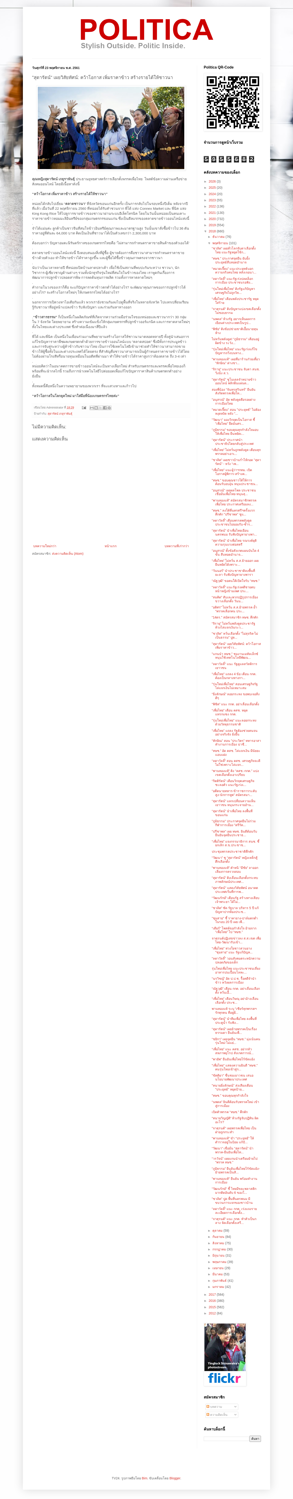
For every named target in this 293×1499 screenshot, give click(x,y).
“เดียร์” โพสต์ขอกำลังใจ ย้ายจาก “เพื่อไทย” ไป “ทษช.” (234, 930)
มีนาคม (218, 1274)
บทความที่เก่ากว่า (177, 546)
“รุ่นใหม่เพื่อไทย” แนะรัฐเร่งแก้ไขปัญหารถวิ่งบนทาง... (234, 351)
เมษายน (218, 1268)
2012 (213, 1313)
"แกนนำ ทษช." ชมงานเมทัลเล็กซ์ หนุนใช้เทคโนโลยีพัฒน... (235, 656)
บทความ (214, 1407)
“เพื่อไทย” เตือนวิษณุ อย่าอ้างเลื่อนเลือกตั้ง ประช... (235, 1000)
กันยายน (218, 1237)
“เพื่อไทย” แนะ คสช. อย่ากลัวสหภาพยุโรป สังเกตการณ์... (233, 1051)
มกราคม (218, 1287)
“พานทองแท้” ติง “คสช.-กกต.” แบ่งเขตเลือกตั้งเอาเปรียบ (235, 773)
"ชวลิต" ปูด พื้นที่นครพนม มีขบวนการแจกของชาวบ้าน (232, 1201)
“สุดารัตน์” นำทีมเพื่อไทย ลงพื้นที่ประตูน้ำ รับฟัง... (234, 1020)
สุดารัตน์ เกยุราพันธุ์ (60, 413)
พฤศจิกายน (220, 243)
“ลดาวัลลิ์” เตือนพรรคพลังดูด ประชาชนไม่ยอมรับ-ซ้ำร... (232, 522)
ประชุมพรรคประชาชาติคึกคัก (232, 851)
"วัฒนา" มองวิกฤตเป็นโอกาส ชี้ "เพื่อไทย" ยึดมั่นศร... (233, 421)
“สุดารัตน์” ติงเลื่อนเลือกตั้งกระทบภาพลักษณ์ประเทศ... (235, 879)
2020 (213, 219)
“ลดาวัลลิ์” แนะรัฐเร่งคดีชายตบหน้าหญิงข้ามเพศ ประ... (233, 589)
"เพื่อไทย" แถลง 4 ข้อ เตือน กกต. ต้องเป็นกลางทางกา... (234, 676)
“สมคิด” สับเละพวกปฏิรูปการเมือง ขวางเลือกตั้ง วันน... (235, 599)
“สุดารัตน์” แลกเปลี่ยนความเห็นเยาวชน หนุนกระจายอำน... (233, 803)
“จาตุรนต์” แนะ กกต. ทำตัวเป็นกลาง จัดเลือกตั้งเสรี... (234, 1221)
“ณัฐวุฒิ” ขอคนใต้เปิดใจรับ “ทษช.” (235, 581)
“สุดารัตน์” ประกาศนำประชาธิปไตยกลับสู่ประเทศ (233, 442)
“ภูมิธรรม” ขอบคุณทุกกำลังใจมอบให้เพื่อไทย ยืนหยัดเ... (235, 431)
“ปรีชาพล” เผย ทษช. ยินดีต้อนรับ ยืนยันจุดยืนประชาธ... (234, 833)
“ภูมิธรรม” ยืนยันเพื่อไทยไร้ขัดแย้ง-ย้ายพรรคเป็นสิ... (236, 1170)
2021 (213, 213)
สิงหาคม (218, 1243)
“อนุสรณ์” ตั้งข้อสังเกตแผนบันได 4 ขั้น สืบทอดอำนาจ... (235, 552)
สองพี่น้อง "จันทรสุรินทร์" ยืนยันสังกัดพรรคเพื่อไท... (233, 391)
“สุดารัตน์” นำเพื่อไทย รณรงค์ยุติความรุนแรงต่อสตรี (234, 542)
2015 (213, 1307)
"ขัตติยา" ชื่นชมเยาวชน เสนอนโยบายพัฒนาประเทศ (232, 1077)
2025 (213, 187)
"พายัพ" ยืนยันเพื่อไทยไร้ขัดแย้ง (233, 1059)
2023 (213, 200)
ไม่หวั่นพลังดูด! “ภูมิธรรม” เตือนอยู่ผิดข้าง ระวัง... (235, 341)
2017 (213, 1294)
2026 (213, 181)
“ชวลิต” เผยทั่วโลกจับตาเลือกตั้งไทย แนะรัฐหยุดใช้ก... (234, 250)
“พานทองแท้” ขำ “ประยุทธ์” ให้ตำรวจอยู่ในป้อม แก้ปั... (233, 1140)
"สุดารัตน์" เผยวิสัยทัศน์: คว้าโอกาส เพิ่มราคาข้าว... (236, 646)
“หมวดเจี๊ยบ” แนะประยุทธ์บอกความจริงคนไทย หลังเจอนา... (234, 270)
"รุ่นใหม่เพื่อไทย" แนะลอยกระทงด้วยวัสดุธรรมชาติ (234, 722)
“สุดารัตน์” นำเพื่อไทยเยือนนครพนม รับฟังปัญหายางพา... (234, 532)
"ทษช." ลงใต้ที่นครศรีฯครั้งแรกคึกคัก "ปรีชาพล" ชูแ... (233, 512)
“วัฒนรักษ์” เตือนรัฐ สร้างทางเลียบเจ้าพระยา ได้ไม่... (235, 900)
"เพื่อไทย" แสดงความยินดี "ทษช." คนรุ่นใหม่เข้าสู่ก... (235, 1067)
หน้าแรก (111, 546)
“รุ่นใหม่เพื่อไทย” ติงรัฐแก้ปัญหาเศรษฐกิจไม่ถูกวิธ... (233, 290)
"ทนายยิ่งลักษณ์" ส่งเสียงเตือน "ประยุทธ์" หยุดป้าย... (232, 1087)
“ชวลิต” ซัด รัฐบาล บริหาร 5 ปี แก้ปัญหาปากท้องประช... (235, 910)
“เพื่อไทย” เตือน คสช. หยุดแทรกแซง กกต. (230, 712)
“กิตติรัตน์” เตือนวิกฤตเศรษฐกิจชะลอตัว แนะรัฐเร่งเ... (233, 783)
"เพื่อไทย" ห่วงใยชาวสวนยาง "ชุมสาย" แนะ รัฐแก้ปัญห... (232, 950)
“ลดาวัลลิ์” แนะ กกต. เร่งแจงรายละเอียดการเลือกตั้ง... (234, 1211)
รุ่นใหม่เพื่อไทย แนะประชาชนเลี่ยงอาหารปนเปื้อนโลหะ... (236, 970)
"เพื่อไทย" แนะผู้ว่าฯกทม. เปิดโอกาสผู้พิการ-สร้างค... (232, 472)
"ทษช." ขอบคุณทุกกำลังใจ (230, 1095)
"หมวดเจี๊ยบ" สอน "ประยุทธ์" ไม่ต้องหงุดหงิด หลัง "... (236, 411)
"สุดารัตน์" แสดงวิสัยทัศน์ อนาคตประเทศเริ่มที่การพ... (235, 890)
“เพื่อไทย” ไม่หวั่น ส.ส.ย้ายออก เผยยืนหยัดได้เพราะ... (235, 562)
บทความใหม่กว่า (44, 546)
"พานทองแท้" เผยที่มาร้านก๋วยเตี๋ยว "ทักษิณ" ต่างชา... (236, 361)
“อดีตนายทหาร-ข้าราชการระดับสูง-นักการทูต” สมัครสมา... (234, 793)
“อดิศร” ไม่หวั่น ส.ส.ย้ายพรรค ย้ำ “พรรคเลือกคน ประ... (234, 609)
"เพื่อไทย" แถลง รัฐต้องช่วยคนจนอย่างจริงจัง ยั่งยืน (235, 732)
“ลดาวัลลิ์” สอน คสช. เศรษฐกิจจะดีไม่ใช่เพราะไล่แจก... (236, 763)
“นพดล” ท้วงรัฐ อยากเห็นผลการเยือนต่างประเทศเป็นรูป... (233, 321)
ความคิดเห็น (217, 1415)
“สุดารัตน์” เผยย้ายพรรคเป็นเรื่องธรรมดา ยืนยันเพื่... (234, 1031)
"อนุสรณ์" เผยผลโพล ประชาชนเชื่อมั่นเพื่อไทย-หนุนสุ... (234, 492)
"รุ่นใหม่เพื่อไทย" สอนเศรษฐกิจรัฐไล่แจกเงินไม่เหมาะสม (235, 686)
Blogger (174, 1478)
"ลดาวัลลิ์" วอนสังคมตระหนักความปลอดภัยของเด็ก (236, 960)
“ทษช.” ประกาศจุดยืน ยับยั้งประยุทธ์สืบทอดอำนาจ (231, 260)
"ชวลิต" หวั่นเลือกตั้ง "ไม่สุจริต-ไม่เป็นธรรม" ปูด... (235, 635)
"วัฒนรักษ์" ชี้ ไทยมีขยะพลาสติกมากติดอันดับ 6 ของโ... (234, 1190)
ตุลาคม (217, 1230)
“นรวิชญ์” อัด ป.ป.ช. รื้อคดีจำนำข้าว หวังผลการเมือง (234, 980)
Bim (144, 1478)
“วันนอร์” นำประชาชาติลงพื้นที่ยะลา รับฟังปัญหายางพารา (233, 572)
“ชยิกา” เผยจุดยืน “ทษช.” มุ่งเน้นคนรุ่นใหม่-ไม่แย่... (236, 1041)
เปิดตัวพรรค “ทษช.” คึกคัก (230, 1112)
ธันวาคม (218, 237)
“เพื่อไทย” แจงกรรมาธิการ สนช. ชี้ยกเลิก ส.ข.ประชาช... (235, 843)
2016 (213, 1301)
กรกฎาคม (219, 1249)
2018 (213, 231)
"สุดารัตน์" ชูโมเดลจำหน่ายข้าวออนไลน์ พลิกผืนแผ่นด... (234, 381)
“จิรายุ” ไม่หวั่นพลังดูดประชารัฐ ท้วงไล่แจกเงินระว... (233, 625)
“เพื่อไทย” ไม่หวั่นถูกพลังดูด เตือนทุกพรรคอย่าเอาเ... (236, 452)
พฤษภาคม (219, 1262)
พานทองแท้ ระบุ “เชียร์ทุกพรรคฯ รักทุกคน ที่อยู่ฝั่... (234, 1010)
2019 (213, 225)
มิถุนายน (218, 1255)
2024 (213, 194)
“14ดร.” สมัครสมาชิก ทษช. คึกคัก (235, 617)
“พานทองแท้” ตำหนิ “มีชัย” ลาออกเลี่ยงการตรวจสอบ (235, 869)
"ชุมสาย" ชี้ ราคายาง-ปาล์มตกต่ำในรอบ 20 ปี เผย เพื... (235, 920)
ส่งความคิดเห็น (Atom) (68, 553)
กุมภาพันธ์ (220, 1280)
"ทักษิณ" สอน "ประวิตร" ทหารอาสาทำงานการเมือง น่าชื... (236, 742)
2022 (213, 206)
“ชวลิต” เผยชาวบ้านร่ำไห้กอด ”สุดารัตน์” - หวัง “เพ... (236, 462)
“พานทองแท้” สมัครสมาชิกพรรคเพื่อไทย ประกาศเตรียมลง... (234, 502)
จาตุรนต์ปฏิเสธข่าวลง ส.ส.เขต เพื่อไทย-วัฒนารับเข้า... (236, 940)
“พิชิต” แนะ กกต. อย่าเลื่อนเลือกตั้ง (235, 704)
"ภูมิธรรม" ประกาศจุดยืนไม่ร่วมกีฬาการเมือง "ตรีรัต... (234, 823)
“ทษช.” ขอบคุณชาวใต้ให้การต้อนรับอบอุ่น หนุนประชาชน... (235, 482)
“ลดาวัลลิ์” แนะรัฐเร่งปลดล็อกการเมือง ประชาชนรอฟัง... (232, 280)
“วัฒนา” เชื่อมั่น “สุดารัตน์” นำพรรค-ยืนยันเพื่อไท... (232, 1150)
